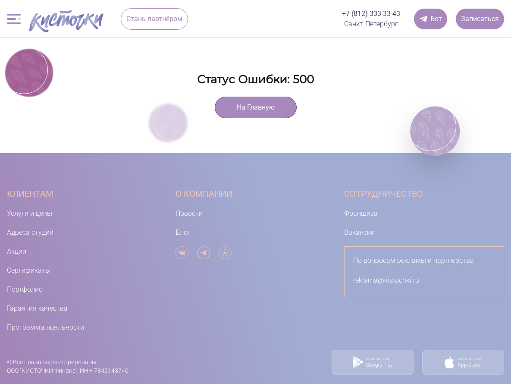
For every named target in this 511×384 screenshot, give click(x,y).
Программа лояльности (45, 327)
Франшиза (361, 213)
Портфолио (25, 289)
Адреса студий (30, 232)
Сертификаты (28, 270)
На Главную (256, 107)
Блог (183, 232)
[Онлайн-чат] (430, 19)
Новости (189, 213)
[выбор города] (371, 24)
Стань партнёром (154, 19)
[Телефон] (371, 14)
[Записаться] (480, 19)
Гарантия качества (37, 308)
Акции (16, 251)
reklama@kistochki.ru (386, 280)
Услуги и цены (29, 213)
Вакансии (359, 232)
